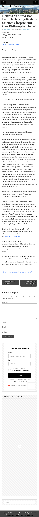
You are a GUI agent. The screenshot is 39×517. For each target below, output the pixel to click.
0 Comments (26, 29)
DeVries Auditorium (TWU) (10, 45)
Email (4, 327)
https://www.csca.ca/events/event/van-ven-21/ (17, 272)
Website (4, 332)
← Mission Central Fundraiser (8, 282)
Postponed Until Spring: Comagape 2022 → (30, 283)
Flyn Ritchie (7, 29)
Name (4, 322)
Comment (5, 302)
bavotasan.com (28, 515)
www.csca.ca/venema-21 (13, 236)
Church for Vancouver (19, 513)
